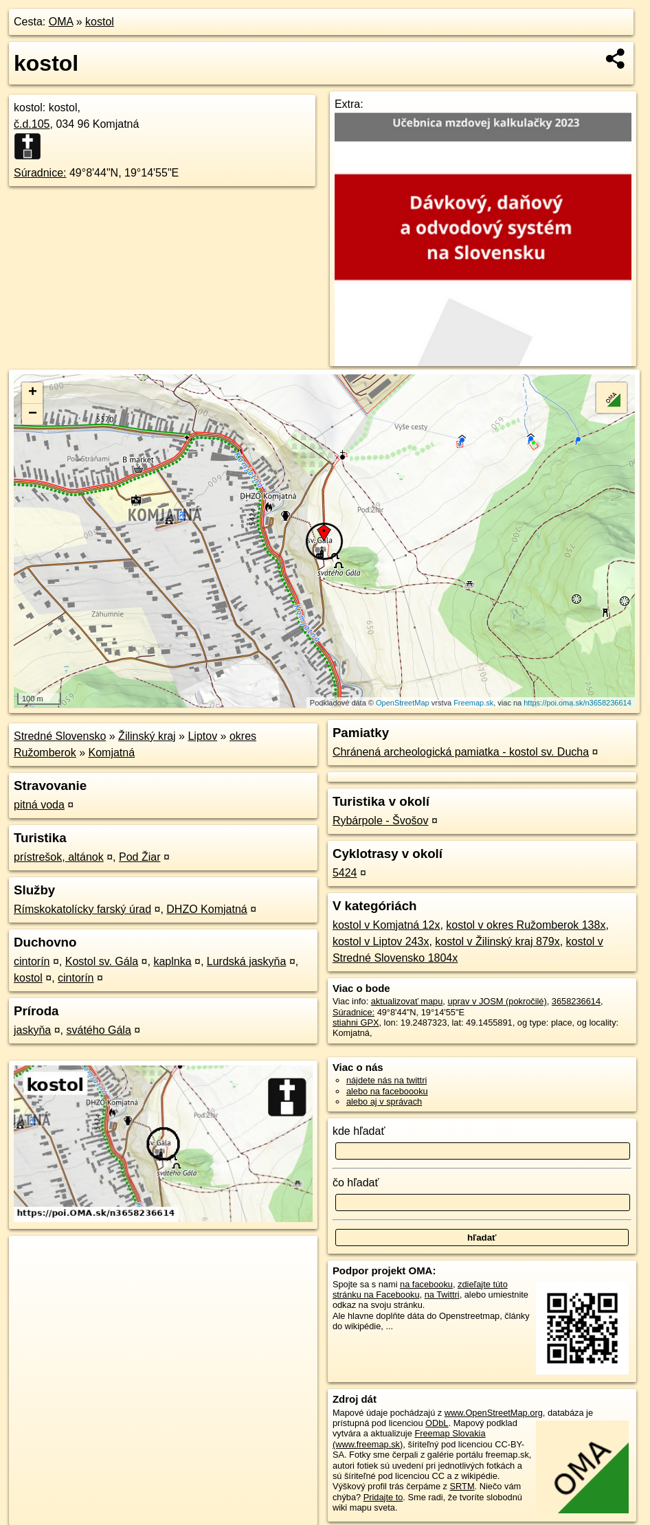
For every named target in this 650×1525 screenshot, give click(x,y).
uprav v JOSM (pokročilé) (496, 1001)
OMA (61, 21)
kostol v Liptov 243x (381, 941)
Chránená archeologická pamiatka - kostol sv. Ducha (461, 752)
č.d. (32, 124)
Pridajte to (383, 1497)
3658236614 (576, 1001)
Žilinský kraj (147, 736)
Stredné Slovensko (60, 736)
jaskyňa (32, 1030)
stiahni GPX (356, 1022)
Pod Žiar (139, 857)
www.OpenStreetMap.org (494, 1413)
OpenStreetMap (402, 703)
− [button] (32, 414)
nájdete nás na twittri (386, 1080)
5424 (345, 873)
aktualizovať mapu (406, 1001)
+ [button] (32, 393)
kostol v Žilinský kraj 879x (497, 941)
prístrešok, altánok (59, 857)
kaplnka (172, 961)
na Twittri (442, 1294)
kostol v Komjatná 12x (386, 925)
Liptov (202, 736)
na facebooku (426, 1284)
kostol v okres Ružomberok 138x (525, 925)
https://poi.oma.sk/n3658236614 (577, 703)
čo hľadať (356, 1182)
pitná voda (39, 805)
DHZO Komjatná (206, 909)
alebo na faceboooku (387, 1091)
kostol (99, 21)
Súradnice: (40, 173)
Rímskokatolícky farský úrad (82, 909)
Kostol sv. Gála (101, 961)
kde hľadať (359, 1131)
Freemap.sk (473, 703)
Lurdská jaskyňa (247, 961)
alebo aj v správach (384, 1101)
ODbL (436, 1423)
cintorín (31, 961)
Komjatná (112, 752)
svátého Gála (99, 1030)
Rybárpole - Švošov (381, 820)
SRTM (462, 1486)
